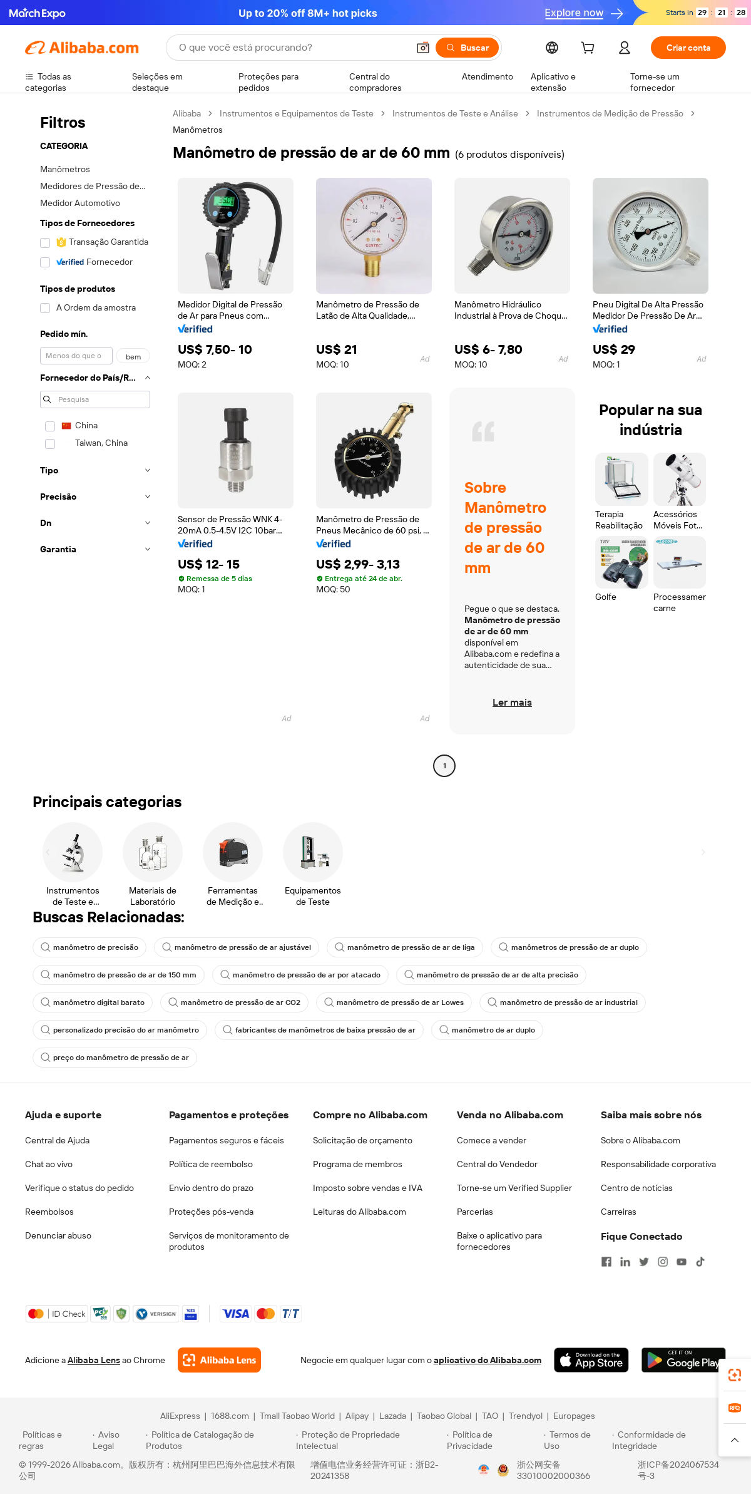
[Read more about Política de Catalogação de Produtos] (219, 1440)
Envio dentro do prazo (211, 1188)
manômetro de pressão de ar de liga (405, 947)
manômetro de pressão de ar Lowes (394, 1002)
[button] (423, 47)
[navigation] (95, 441)
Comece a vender (491, 1140)
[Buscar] (467, 48)
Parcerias (475, 1212)
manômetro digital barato (93, 1002)
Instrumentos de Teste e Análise (455, 113)
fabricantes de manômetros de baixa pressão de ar (319, 1030)
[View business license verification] (483, 1470)
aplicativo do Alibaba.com (487, 1360)
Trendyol (526, 1416)
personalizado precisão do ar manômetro (120, 1030)
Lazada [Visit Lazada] (392, 1416)
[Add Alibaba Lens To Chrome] (219, 1360)
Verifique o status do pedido (79, 1188)
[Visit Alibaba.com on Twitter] (644, 1261)
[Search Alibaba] (292, 47)
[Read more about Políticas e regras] (54, 1440)
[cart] (590, 49)
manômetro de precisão (89, 947)
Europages (574, 1416)
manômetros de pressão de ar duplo (569, 947)
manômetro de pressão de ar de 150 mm (119, 975)
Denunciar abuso (58, 1235)
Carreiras (618, 1212)
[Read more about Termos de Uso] (576, 1440)
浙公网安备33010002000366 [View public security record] (553, 1470)
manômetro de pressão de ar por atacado (300, 975)
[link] (734, 1375)
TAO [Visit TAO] (490, 1416)
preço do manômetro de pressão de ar (115, 1058)
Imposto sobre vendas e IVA (367, 1188)
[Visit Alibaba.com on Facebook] (606, 1261)
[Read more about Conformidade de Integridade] (672, 1440)
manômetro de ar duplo (487, 1030)
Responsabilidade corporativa (658, 1164)
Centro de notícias (637, 1188)
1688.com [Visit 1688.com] (230, 1416)
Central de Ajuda (57, 1140)
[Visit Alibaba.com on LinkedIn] (625, 1261)
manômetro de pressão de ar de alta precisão (491, 975)
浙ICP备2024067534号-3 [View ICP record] (678, 1470)
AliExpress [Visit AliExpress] (180, 1416)
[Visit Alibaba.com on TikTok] (700, 1261)
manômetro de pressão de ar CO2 (234, 1002)
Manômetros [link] (198, 130)
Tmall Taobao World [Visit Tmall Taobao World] (297, 1416)
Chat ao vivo (49, 1164)
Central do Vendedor (497, 1164)
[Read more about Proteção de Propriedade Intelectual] (369, 1440)
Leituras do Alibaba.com (359, 1212)
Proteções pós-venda (211, 1212)
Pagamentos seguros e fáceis (226, 1140)
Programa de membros (357, 1164)
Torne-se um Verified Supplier (514, 1188)
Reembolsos (49, 1212)
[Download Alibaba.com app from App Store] (591, 1360)
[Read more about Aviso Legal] (118, 1440)
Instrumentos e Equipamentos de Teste (297, 113)
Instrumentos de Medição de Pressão (610, 113)
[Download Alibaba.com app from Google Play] (683, 1360)
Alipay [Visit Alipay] (357, 1416)
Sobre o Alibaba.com (640, 1140)
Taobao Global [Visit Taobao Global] (444, 1416)
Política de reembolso (211, 1164)
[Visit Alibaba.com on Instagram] (662, 1261)
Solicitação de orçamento (362, 1140)
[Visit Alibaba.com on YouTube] (681, 1261)
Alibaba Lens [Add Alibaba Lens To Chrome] (94, 1360)
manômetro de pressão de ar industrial (563, 1002)
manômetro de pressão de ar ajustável (236, 947)
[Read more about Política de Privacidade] (493, 1440)
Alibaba (187, 113)
